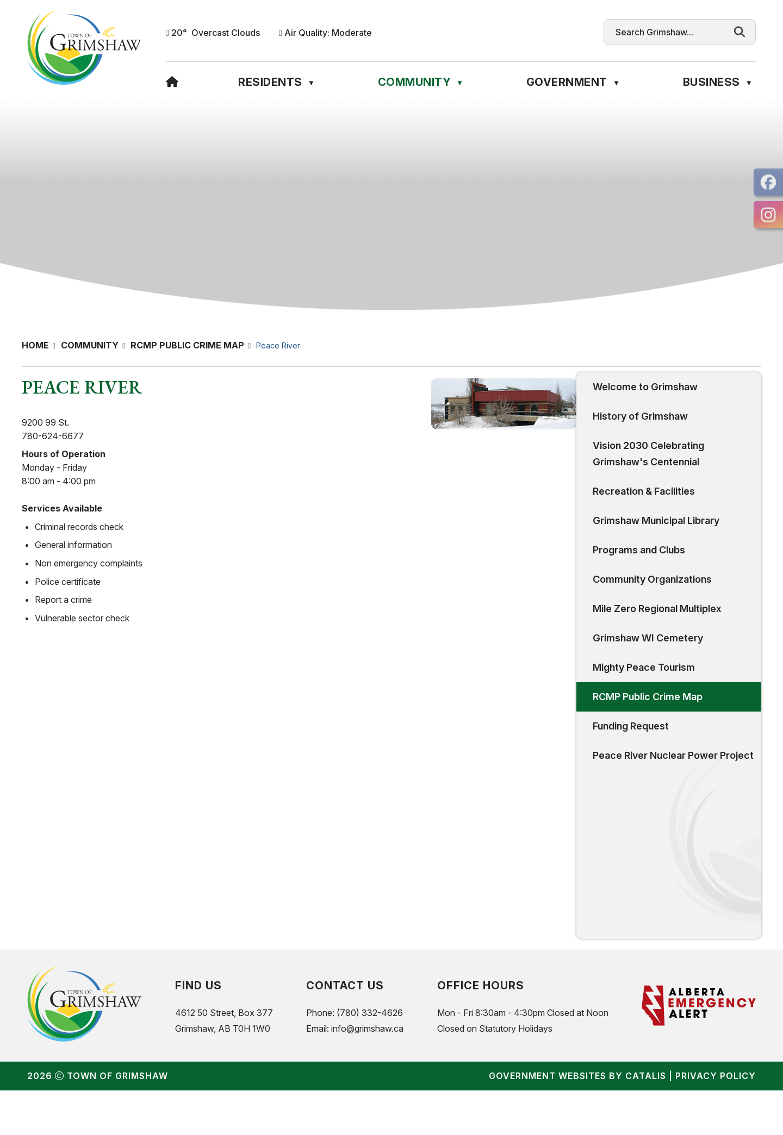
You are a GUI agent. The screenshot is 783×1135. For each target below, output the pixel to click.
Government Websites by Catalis (577, 1120)
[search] (669, 32)
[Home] (172, 82)
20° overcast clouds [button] (215, 32)
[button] (739, 32)
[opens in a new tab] (768, 182)
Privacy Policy (715, 1120)
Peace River (278, 345)
